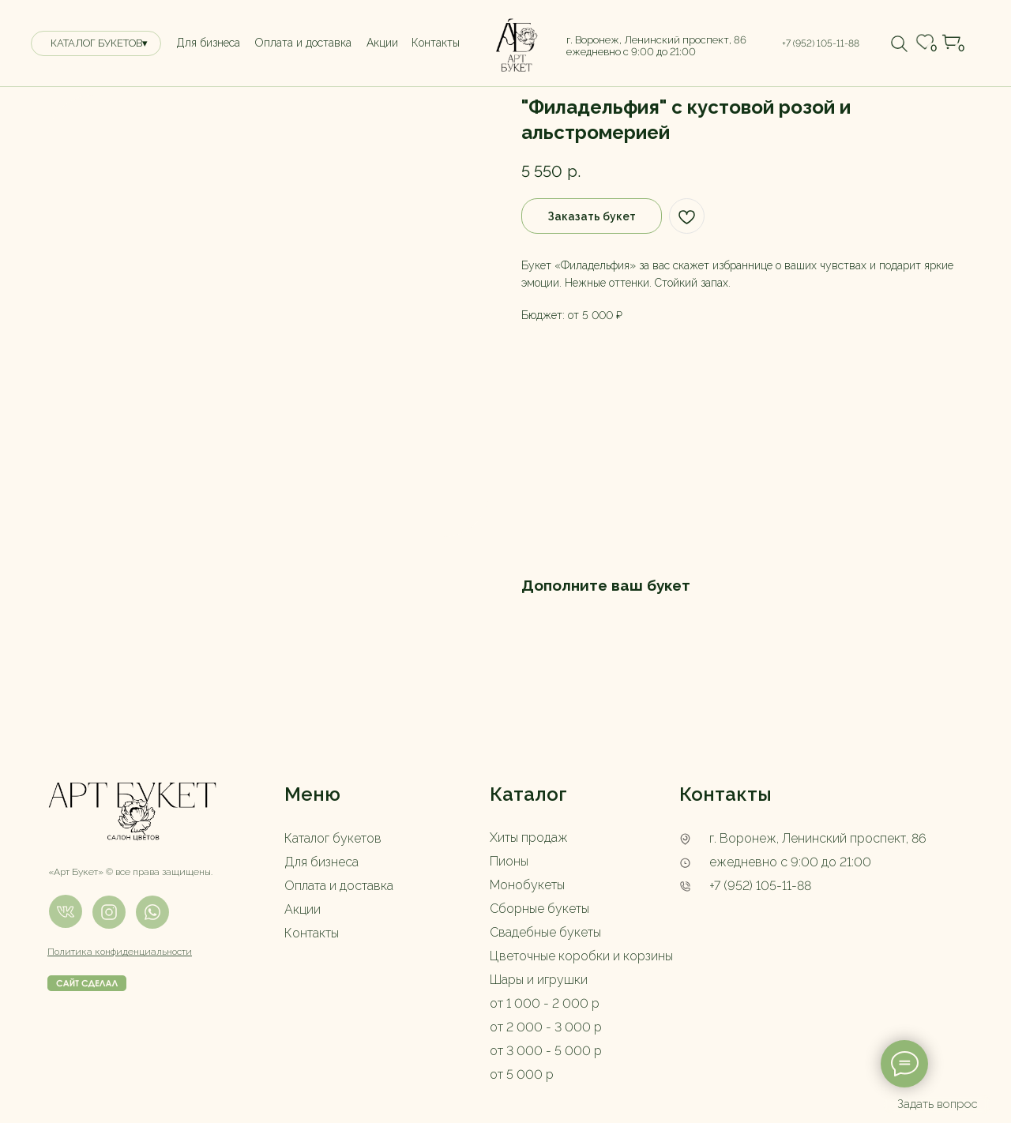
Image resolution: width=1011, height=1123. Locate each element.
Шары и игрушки (539, 979)
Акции (302, 909)
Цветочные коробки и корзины (581, 955)
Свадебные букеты (545, 932)
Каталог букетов (332, 838)
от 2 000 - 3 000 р (546, 1027)
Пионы (509, 861)
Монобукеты (527, 884)
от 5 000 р (522, 1074)
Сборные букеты (539, 908)
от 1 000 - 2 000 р (544, 1003)
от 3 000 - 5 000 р (546, 1050)
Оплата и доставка (338, 885)
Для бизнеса (321, 861)
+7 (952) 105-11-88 (760, 885)
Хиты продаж (529, 837)
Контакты (311, 933)
